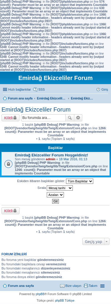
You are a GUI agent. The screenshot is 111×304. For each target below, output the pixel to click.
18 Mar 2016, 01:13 (73, 159)
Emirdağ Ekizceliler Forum (35, 109)
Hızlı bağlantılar (19, 89)
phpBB (40, 294)
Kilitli (8, 117)
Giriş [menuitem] (104, 89)
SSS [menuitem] (41, 89)
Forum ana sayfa (21, 285)
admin (50, 159)
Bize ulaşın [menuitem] (73, 285)
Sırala (55, 188)
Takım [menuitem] (93, 285)
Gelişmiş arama (78, 117)
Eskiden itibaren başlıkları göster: (55, 181)
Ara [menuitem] (106, 99)
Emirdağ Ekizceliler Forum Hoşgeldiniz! (51, 155)
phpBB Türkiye (64, 300)
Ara (69, 117)
